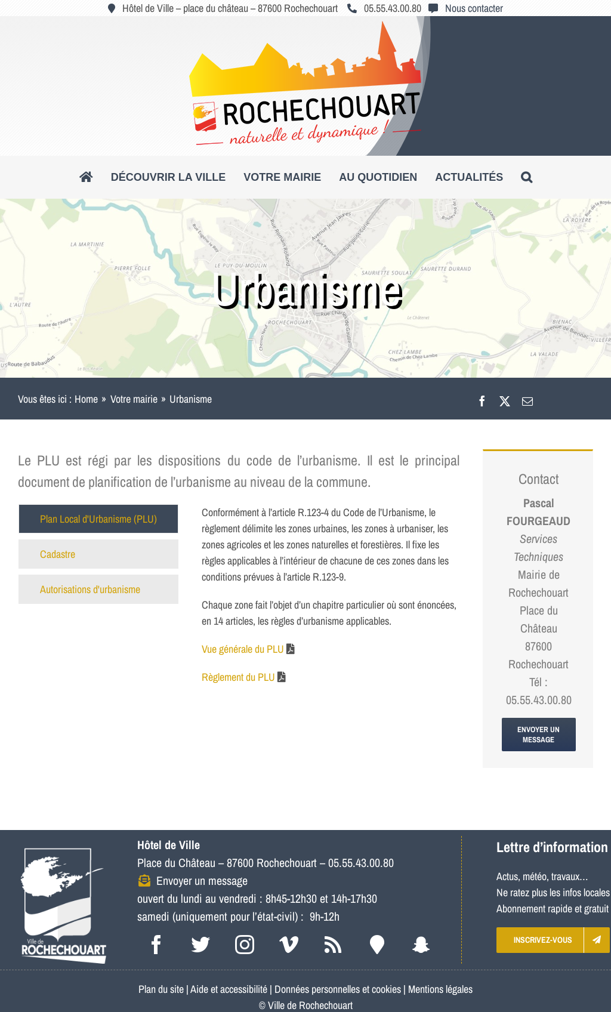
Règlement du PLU (238, 676)
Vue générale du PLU (243, 648)
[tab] (98, 518)
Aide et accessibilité (228, 989)
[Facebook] (482, 398)
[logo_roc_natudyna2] (305, 25)
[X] (504, 398)
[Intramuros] (377, 944)
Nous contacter (474, 8)
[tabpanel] (330, 600)
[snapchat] (421, 944)
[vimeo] (289, 944)
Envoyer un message (202, 880)
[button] (526, 177)
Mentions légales (440, 989)
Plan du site (161, 989)
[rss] (333, 944)
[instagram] (245, 944)
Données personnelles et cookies (337, 989)
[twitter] (200, 944)
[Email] (527, 398)
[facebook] (156, 944)
